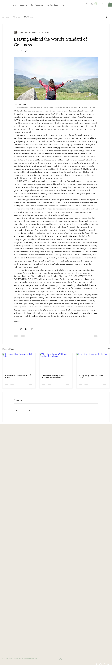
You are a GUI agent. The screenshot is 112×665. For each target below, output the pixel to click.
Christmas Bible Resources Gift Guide (18, 376)
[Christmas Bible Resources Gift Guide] (19, 362)
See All (107, 349)
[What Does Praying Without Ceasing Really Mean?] (56, 362)
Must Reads (28, 17)
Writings (16, 17)
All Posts (5, 17)
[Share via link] (32, 329)
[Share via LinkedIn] (26, 329)
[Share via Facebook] (15, 329)
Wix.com (35, 658)
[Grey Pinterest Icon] (87, 3)
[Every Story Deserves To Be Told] (93, 362)
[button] (107, 17)
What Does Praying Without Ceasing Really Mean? (53, 376)
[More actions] (96, 32)
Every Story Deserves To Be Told (91, 376)
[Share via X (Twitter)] (20, 329)
